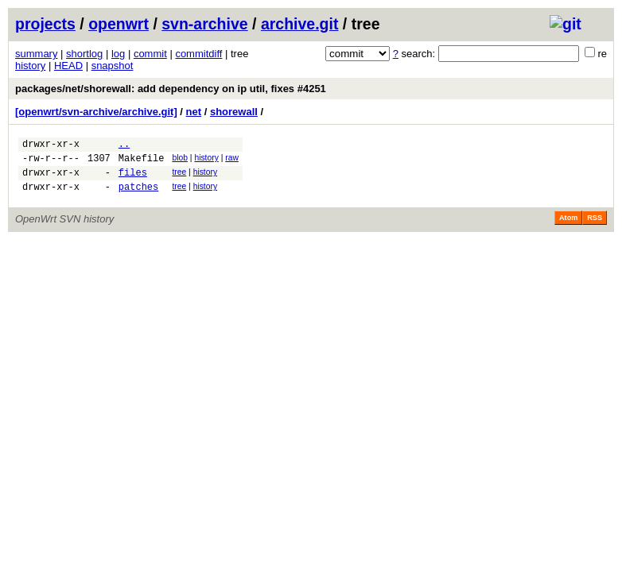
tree (179, 176)
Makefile (142, 162)
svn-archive (204, 24)
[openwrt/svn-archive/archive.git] (96, 112)
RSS (594, 227)
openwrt (118, 24)
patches (138, 196)
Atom (568, 227)
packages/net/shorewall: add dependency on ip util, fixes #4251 (170, 89)
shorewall (234, 112)
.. (124, 146)
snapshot (112, 66)
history (30, 66)
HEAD (68, 66)
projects (45, 24)
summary (36, 54)
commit (150, 54)
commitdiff (198, 54)
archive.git (300, 24)
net (194, 112)
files (133, 179)
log (118, 54)
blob (180, 160)
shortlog (84, 54)
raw (232, 160)
